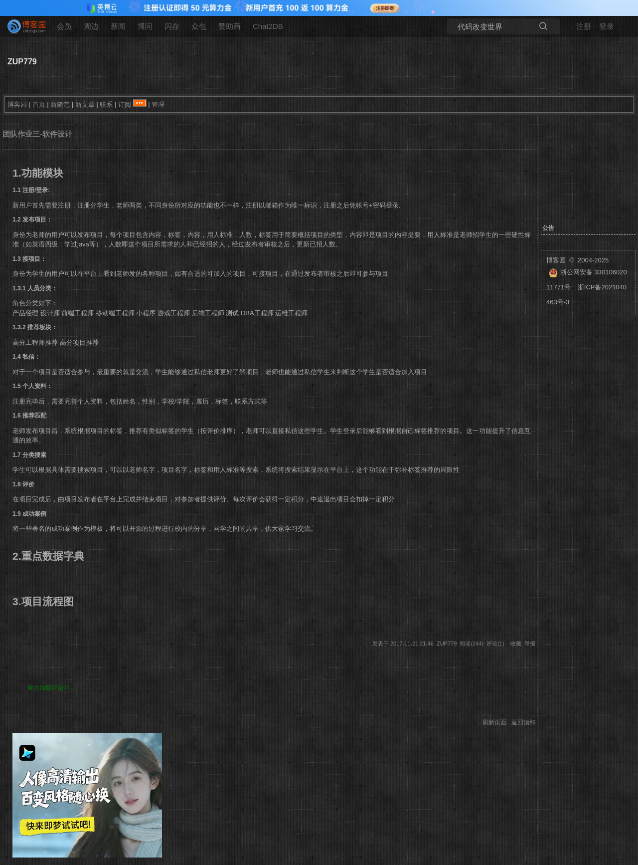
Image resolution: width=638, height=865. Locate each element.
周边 (91, 26)
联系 (106, 104)
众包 (198, 26)
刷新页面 (494, 722)
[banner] (22, 26)
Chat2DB (268, 26)
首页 (38, 104)
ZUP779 (22, 61)
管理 (158, 104)
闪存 (171, 26)
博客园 (17, 104)
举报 (529, 644)
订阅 (124, 104)
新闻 (118, 26)
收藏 (515, 644)
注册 (583, 26)
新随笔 (60, 104)
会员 (64, 26)
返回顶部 (523, 722)
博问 (145, 26)
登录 (606, 26)
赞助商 (229, 26)
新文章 (85, 104)
